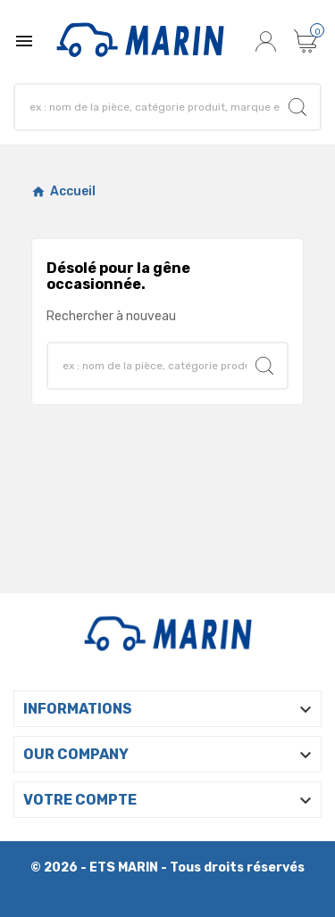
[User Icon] (268, 41)
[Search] (152, 107)
